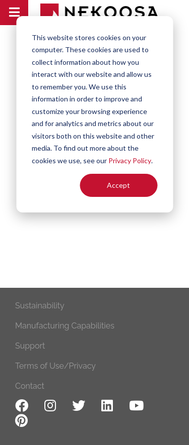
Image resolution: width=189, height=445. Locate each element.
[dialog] (94, 114)
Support (30, 346)
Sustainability (40, 305)
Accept (118, 185)
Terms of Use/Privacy (55, 366)
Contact (29, 386)
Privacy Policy (129, 160)
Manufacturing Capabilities (64, 325)
